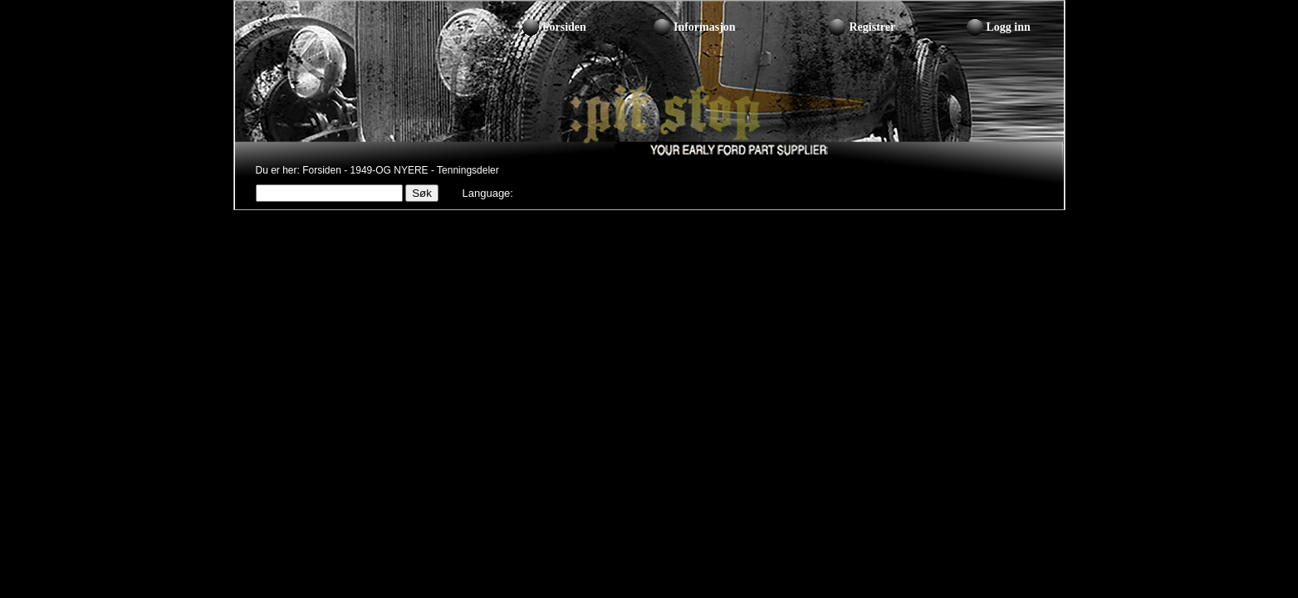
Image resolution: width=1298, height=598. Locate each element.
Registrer (872, 27)
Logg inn (1009, 27)
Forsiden (564, 27)
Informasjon (704, 27)
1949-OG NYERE (389, 170)
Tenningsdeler (468, 170)
